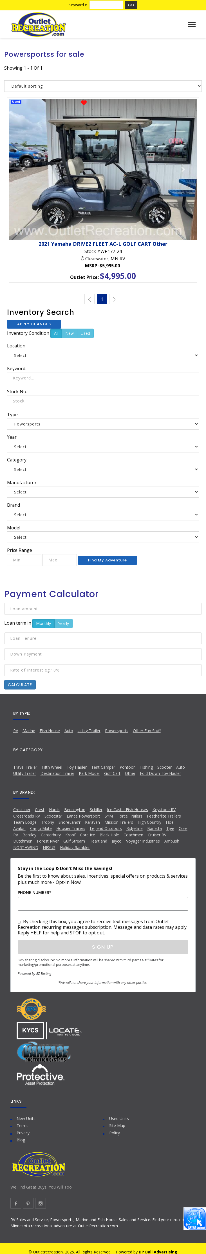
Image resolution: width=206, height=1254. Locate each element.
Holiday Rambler (75, 847)
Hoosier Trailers (70, 828)
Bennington (74, 809)
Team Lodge (25, 822)
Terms (22, 1125)
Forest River (48, 841)
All (56, 333)
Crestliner (21, 809)
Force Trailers (129, 816)
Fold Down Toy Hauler (160, 773)
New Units (26, 1118)
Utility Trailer (89, 730)
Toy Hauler (77, 767)
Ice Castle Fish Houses (127, 809)
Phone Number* (34, 892)
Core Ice (87, 834)
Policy (114, 1132)
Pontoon (128, 767)
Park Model (89, 773)
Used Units (119, 1118)
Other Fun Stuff (147, 730)
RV (15, 730)
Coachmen (133, 834)
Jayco (117, 841)
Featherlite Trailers (164, 816)
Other (130, 773)
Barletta (154, 828)
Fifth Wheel (52, 767)
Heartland (98, 841)
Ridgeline (134, 828)
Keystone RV (164, 809)
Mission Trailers (118, 822)
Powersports (116, 730)
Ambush (171, 841)
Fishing (146, 767)
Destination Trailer (57, 773)
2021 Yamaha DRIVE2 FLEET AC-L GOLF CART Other (103, 243)
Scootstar (53, 816)
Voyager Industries (143, 841)
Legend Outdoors (106, 828)
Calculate (20, 685)
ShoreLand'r (69, 822)
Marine (29, 730)
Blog (21, 1140)
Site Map (117, 1125)
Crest (39, 809)
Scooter (164, 767)
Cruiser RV (157, 834)
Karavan (92, 822)
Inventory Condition (28, 333)
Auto (68, 730)
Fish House (50, 730)
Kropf (70, 834)
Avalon (19, 828)
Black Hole (109, 834)
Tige (170, 828)
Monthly (43, 623)
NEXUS (49, 847)
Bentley (29, 834)
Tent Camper (103, 767)
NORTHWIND (25, 847)
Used (85, 333)
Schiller (96, 809)
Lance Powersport (83, 816)
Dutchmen (22, 841)
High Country (149, 822)
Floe (170, 822)
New (69, 333)
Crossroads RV (26, 816)
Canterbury (51, 834)
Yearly (63, 623)
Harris (54, 809)
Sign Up (103, 946)
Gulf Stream (74, 841)
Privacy (23, 1132)
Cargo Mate (41, 828)
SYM (109, 816)
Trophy (47, 822)
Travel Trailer (25, 767)
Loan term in (17, 623)
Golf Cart (112, 773)
